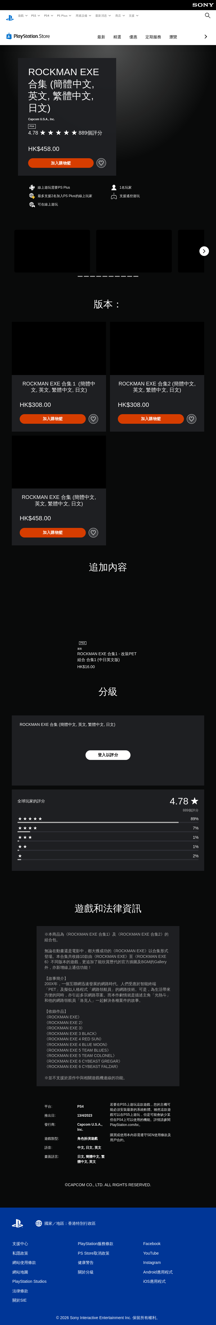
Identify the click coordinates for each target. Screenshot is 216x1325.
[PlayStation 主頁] (10, 15)
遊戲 (21, 15)
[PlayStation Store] (29, 30)
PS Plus (62, 15)
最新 (71, 31)
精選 (87, 31)
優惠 (103, 31)
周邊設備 (81, 15)
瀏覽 (143, 31)
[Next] (204, 246)
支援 (131, 15)
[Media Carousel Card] (52, 245)
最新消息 (101, 15)
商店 (118, 15)
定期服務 (123, 31)
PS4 (47, 15)
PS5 (34, 15)
